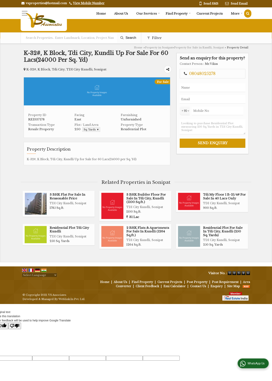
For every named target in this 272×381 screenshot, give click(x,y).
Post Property (197, 282)
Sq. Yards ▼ (91, 129)
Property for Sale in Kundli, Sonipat (199, 47)
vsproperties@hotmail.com (46, 3)
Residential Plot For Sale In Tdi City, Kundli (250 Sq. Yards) (223, 231)
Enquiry (217, 286)
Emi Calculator (174, 286)
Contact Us (198, 286)
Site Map (233, 286)
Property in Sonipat (158, 47)
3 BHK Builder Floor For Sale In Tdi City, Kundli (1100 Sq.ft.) (146, 198)
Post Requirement (225, 282)
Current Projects (209, 13)
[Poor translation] (14, 326)
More (237, 13)
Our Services (148, 13)
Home (101, 13)
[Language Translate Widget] (39, 275)
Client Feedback (147, 286)
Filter (154, 38)
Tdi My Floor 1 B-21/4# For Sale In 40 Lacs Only (224, 196)
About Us (121, 13)
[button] (89, 3)
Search (128, 38)
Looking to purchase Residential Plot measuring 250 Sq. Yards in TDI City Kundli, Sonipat (212, 126)
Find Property (178, 13)
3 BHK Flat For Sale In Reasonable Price (67, 196)
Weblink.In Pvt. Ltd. (71, 299)
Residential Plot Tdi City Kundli (69, 229)
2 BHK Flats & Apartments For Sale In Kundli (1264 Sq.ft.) (147, 231)
